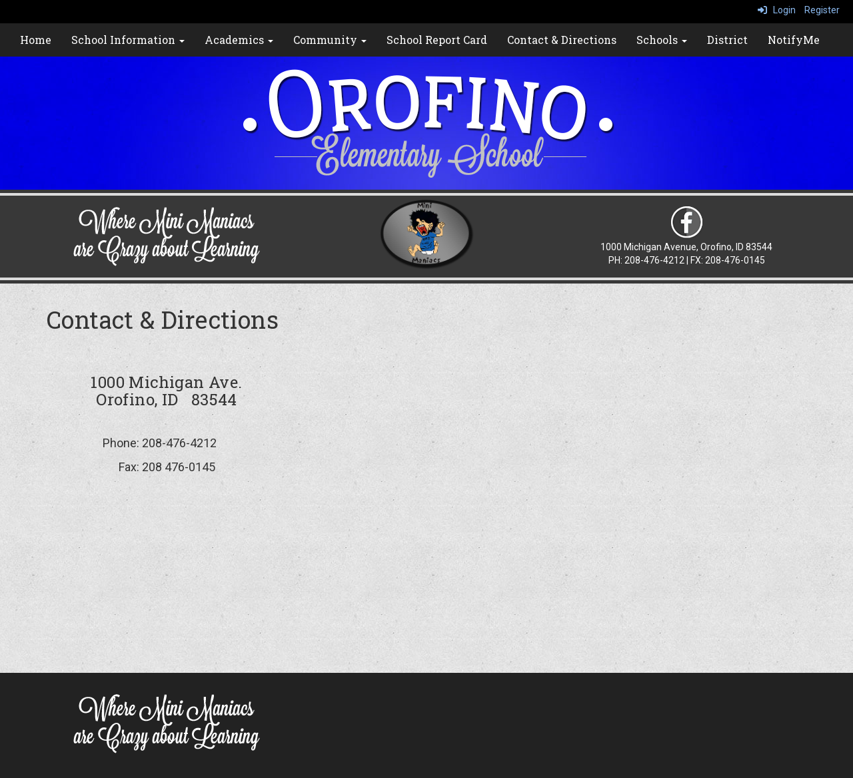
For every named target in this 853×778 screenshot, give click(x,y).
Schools (661, 40)
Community (330, 40)
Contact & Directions (561, 40)
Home (35, 40)
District (727, 40)
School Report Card (437, 40)
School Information (128, 40)
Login (777, 10)
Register (822, 10)
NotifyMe (794, 40)
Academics (239, 40)
